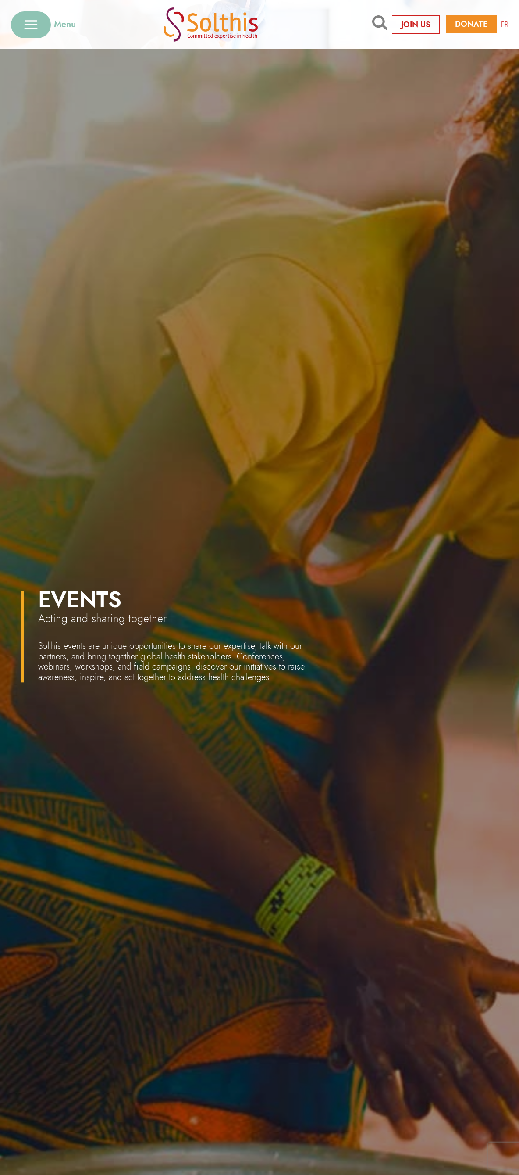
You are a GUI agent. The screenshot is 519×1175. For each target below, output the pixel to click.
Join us (415, 24)
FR (504, 24)
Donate (471, 24)
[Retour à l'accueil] (224, 24)
